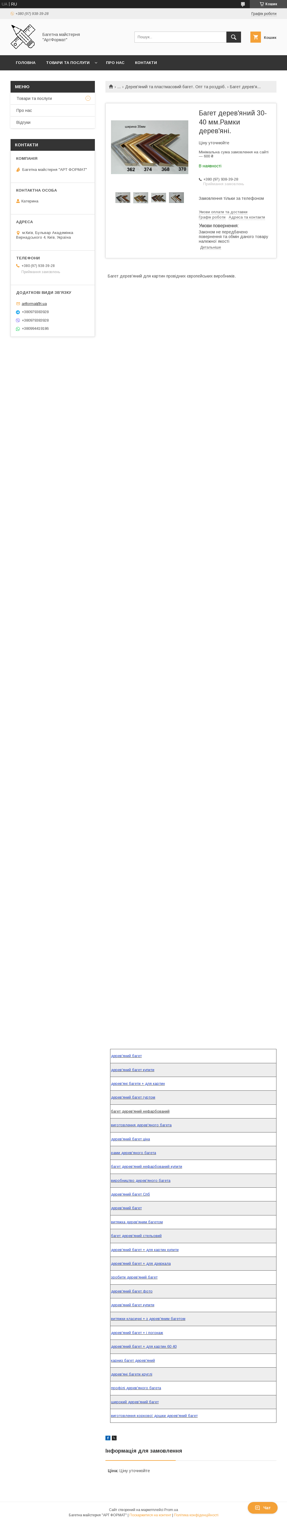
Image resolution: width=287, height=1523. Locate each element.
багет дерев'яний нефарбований (140, 1111)
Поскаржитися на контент (150, 1515)
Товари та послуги (68, 62)
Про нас (115, 62)
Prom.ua (171, 1510)
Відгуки (23, 122)
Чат (263, 1507)
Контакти (146, 62)
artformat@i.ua (34, 303)
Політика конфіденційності (196, 1515)
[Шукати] (233, 37)
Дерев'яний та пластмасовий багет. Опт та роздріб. (175, 86)
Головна (25, 62)
